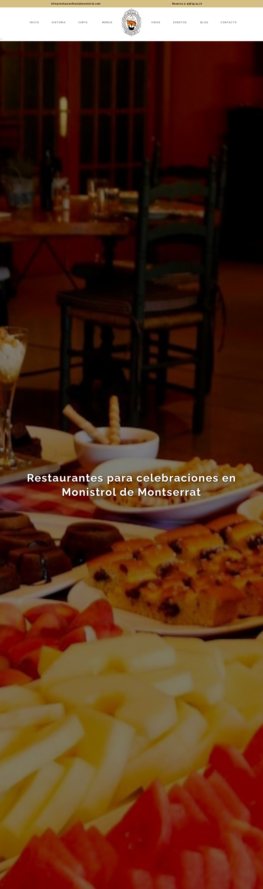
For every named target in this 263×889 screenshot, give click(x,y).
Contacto (229, 22)
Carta (83, 22)
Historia (59, 22)
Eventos (180, 22)
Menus (107, 22)
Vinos (155, 22)
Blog (204, 22)
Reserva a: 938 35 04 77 (187, 3)
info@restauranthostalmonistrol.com (76, 3)
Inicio (34, 22)
